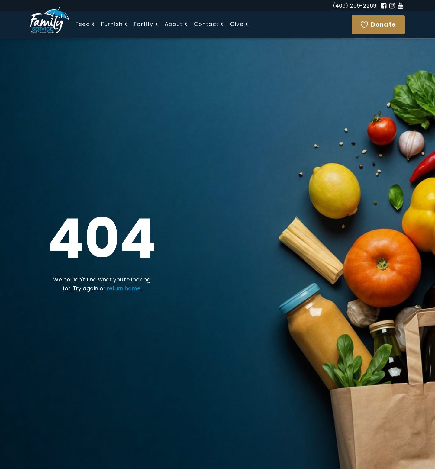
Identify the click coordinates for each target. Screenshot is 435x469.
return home (123, 289)
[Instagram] (392, 6)
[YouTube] (400, 6)
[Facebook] (383, 6)
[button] (85, 24)
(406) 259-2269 (354, 6)
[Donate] (378, 24)
